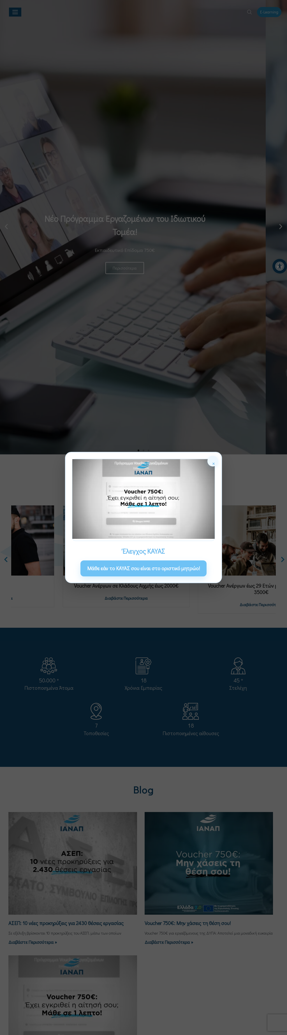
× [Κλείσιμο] (213, 462)
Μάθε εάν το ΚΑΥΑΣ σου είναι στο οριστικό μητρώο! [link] (143, 568)
